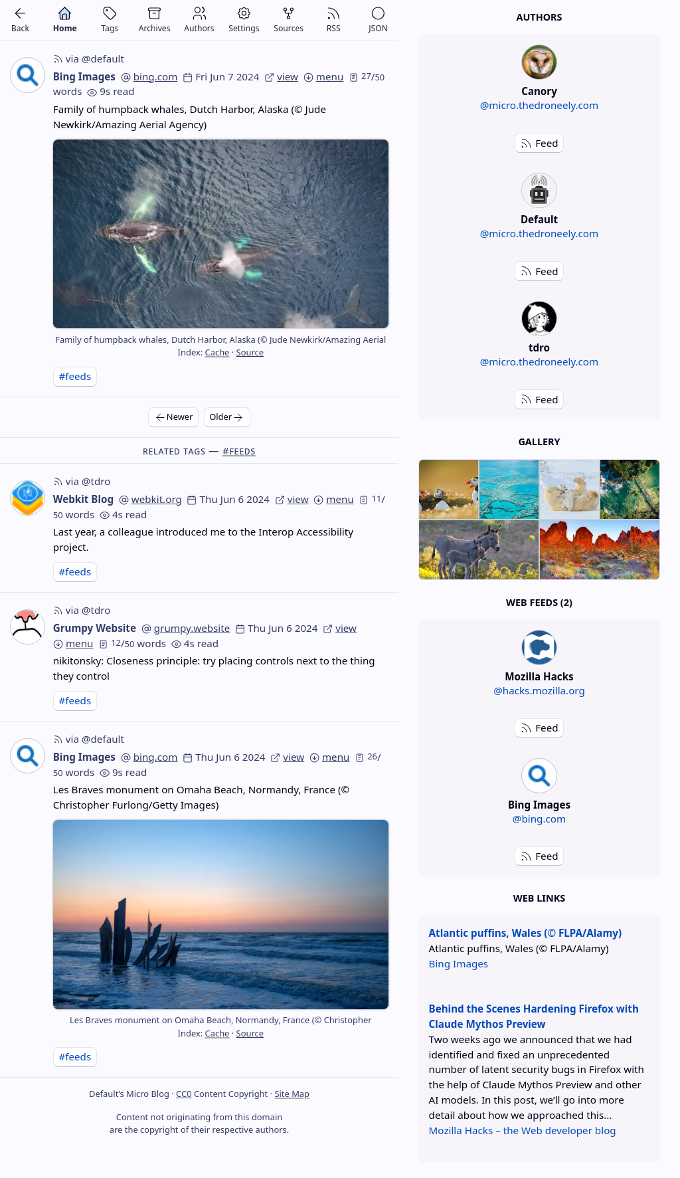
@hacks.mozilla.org (539, 690)
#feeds (74, 376)
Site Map (291, 1094)
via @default (88, 58)
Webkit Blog (83, 499)
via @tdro (82, 481)
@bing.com (539, 818)
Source (250, 352)
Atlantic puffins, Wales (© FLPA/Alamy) (525, 932)
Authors (539, 17)
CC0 (183, 1094)
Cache (217, 352)
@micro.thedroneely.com (539, 105)
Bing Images (84, 76)
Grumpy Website (94, 628)
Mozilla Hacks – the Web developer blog (522, 1130)
